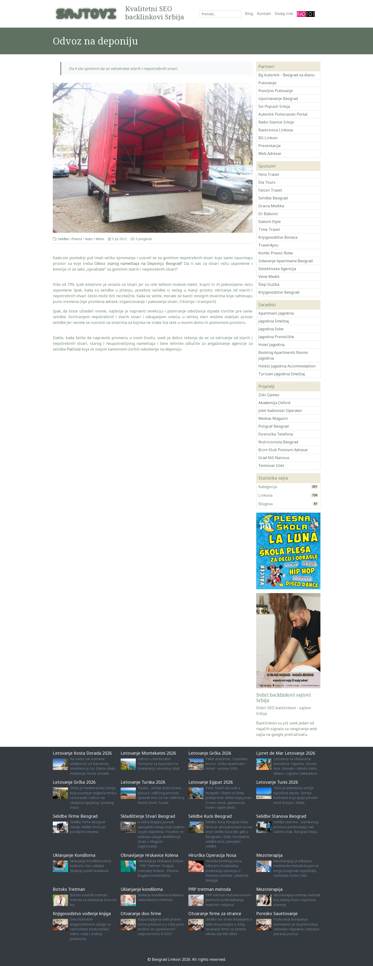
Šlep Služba (268, 284)
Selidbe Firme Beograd (75, 816)
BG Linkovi (268, 137)
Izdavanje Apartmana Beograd (285, 260)
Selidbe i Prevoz (70, 239)
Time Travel (269, 229)
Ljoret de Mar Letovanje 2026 (285, 753)
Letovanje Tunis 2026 (277, 782)
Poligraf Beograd (273, 426)
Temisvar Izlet (271, 465)
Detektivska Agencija (277, 268)
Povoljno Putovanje (275, 90)
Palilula (74, 349)
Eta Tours (266, 182)
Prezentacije (269, 145)
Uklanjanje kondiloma (142, 889)
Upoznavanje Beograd (278, 98)
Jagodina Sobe (271, 329)
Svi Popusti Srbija (274, 106)
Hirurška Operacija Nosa (212, 855)
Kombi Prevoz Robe (275, 253)
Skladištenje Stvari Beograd (148, 816)
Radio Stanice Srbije (276, 122)
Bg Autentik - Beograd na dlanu (286, 75)
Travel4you (268, 245)
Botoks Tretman (69, 889)
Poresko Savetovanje (277, 913)
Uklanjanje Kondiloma (74, 855)
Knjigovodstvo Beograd (278, 292)
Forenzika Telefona (275, 434)
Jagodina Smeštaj (273, 321)
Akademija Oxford (274, 402)
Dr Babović (268, 213)
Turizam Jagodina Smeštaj (281, 373)
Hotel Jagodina (271, 344)
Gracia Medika (271, 205)
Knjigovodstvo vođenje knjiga (82, 913)
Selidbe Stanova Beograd (281, 816)
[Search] (220, 14)
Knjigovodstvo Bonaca (277, 237)
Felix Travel (268, 174)
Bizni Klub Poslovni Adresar (283, 449)
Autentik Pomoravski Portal (283, 114)
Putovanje (267, 82)
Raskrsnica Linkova (275, 130)
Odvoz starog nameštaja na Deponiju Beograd (137, 263)
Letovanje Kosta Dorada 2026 (82, 753)
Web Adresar (269, 153)
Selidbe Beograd (273, 198)
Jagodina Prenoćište (276, 336)
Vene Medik (269, 276)
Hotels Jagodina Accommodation (286, 366)
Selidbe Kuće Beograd (210, 816)
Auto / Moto (94, 239)
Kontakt (264, 13)
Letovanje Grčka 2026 (209, 753)
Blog (249, 13)
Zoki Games (268, 394)
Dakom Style (269, 221)
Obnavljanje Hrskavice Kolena (149, 855)
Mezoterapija (269, 855)
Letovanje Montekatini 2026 (148, 753)
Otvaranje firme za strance (214, 913)
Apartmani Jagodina (276, 313)
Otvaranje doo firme (141, 913)
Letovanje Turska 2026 (143, 782)
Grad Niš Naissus (274, 457)
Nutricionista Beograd (278, 442)
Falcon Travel (270, 190)
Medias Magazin (273, 418)
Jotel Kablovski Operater (280, 410)
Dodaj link (284, 13)
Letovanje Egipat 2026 (210, 782)
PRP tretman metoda (209, 889)
